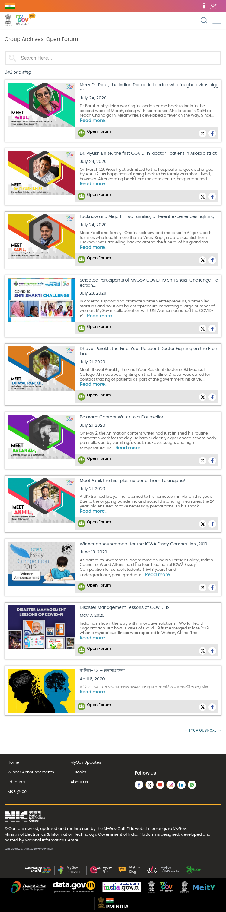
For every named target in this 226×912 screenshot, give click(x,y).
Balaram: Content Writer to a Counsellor (121, 417)
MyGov (110, 829)
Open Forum (99, 132)
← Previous (195, 730)
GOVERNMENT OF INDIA (10, 6)
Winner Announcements (31, 772)
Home (13, 763)
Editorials (16, 782)
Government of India (117, 834)
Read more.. (93, 120)
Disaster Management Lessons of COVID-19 (125, 608)
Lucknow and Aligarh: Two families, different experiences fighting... (148, 217)
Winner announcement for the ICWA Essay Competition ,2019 (143, 544)
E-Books (78, 772)
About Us (79, 782)
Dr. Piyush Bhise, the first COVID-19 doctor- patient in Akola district (148, 153)
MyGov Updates (85, 763)
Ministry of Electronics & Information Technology (50, 834)
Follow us (213, 6)
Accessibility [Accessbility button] (203, 6)
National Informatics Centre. (52, 840)
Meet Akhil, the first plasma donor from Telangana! (132, 481)
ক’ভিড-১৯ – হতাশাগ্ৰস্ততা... (104, 671)
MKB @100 (17, 792)
